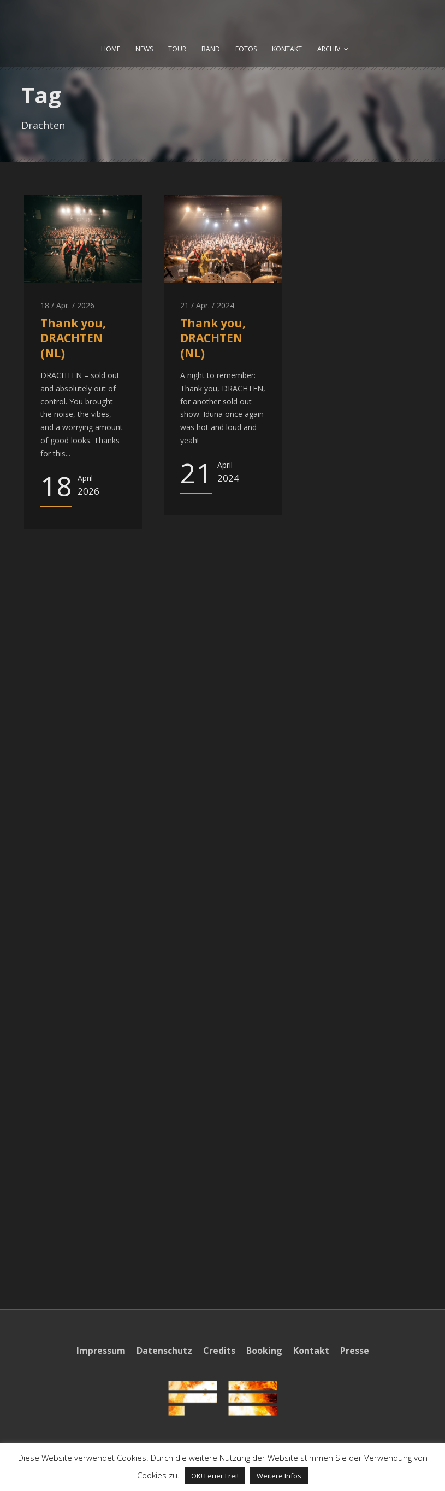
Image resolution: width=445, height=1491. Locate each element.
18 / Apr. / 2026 (67, 305)
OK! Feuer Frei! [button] (215, 1476)
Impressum (101, 1351)
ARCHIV (328, 49)
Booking (264, 1351)
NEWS (144, 49)
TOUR (177, 49)
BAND (210, 49)
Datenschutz (164, 1351)
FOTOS (246, 49)
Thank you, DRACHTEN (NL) (73, 338)
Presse (354, 1351)
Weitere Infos (279, 1476)
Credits (219, 1351)
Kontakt (311, 1351)
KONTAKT (287, 49)
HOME (110, 49)
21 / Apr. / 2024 (207, 305)
